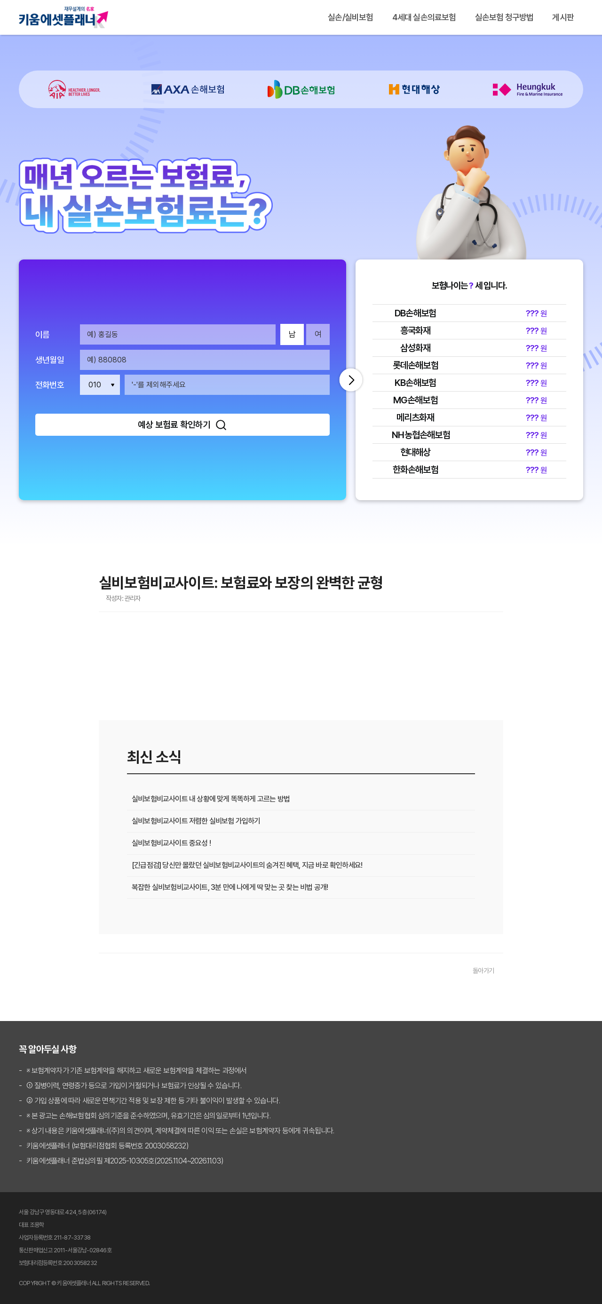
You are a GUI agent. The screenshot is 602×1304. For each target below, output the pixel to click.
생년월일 (49, 360)
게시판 (563, 17)
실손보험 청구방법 (504, 17)
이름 (42, 334)
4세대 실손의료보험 (424, 17)
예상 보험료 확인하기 (182, 425)
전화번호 (49, 385)
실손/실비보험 (350, 17)
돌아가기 (483, 970)
